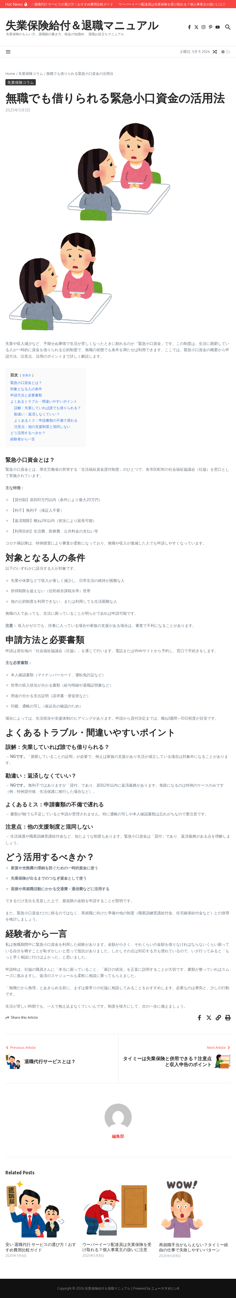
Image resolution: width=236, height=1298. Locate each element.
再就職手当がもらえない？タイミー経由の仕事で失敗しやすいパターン (193, 1247)
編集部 (118, 1136)
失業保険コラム (30, 73)
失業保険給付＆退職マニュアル (82, 25)
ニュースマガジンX (165, 1288)
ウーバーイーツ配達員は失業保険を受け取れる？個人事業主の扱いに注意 (116, 1247)
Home (10, 73)
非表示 (26, 375)
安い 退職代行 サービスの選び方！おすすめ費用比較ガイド (40, 1247)
